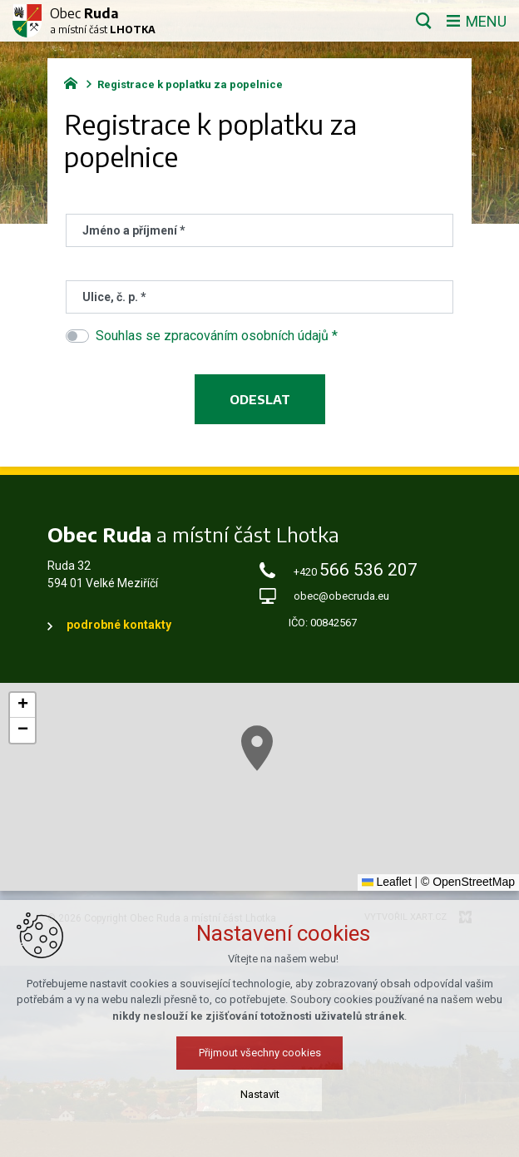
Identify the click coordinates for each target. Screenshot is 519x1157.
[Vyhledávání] (424, 20)
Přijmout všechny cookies (260, 1052)
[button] (257, 748)
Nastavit (259, 1094)
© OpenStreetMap (468, 881)
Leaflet (387, 881)
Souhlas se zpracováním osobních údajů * (217, 336)
